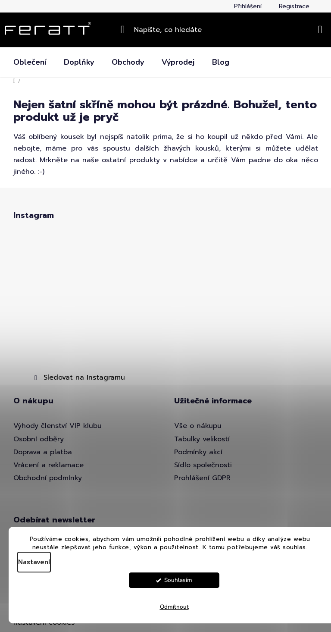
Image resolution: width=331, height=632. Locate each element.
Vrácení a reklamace (48, 465)
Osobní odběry (38, 439)
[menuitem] (30, 62)
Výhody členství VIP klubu (57, 426)
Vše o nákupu (198, 426)
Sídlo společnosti (203, 465)
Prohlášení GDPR (202, 478)
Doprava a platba (42, 452)
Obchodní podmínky (47, 478)
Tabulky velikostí (202, 439)
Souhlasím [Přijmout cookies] (178, 580)
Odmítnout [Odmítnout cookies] (174, 607)
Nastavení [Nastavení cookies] (34, 562)
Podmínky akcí (198, 452)
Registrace (294, 6)
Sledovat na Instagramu (84, 377)
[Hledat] (165, 29)
